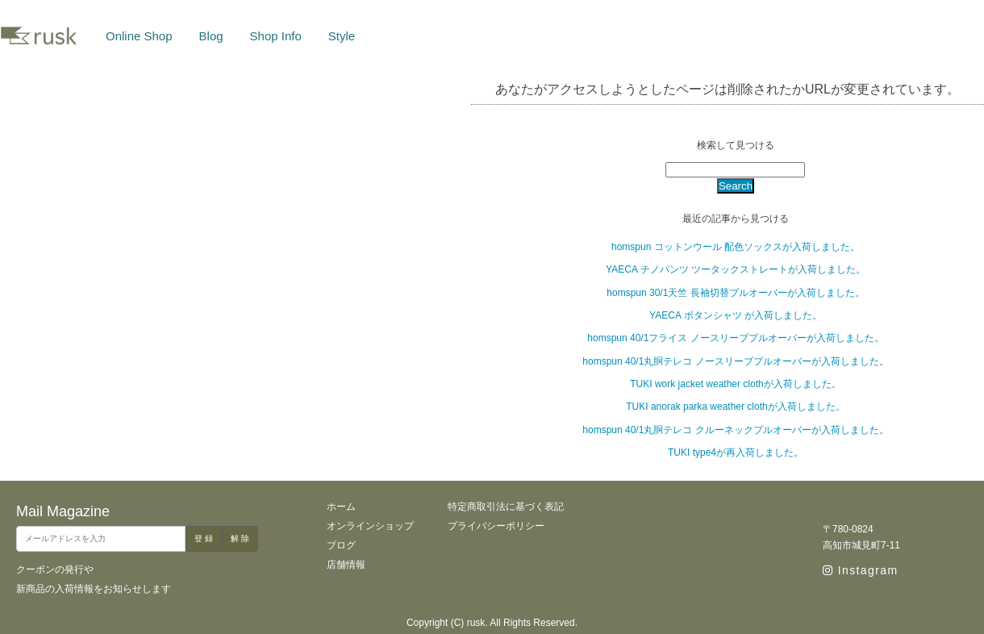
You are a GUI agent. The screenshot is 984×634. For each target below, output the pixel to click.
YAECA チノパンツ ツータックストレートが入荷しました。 (735, 269)
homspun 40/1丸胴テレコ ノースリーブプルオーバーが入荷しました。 (735, 361)
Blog (211, 36)
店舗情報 (346, 564)
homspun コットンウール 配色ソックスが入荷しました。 (735, 246)
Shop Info (276, 36)
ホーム (341, 506)
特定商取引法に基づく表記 (506, 506)
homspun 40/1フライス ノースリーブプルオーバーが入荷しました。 (735, 338)
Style (341, 36)
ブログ (341, 545)
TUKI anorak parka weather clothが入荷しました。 (735, 406)
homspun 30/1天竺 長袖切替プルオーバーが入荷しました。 (735, 292)
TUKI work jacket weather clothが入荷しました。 (735, 384)
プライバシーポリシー (496, 526)
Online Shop (139, 36)
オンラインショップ (370, 526)
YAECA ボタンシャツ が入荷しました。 (735, 315)
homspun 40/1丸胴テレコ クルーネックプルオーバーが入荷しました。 (735, 430)
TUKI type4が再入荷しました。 (735, 452)
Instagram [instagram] (861, 570)
